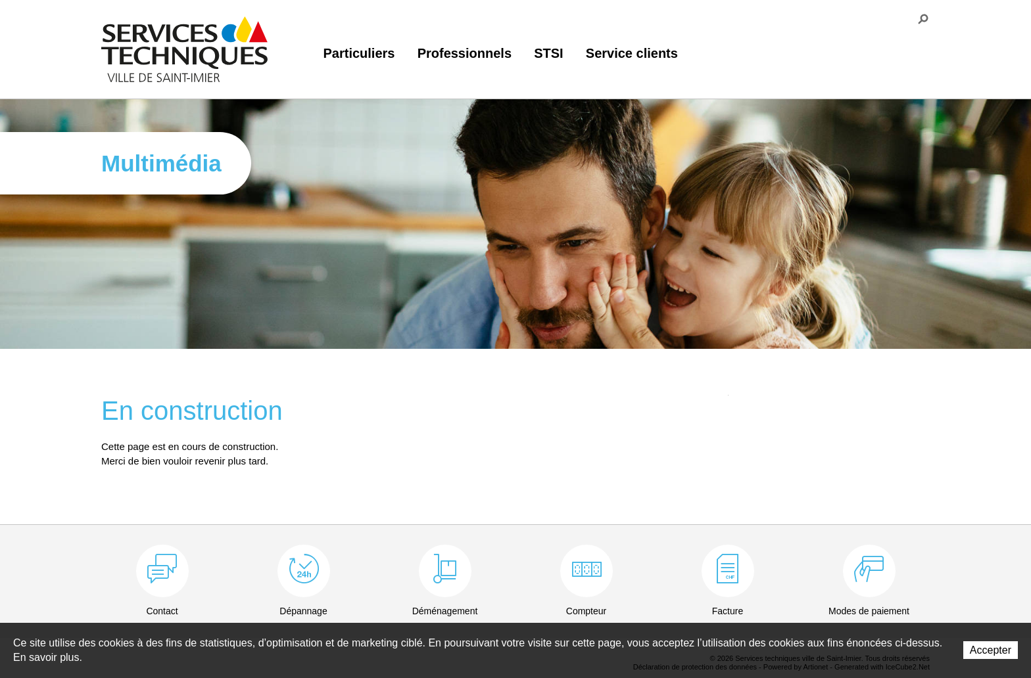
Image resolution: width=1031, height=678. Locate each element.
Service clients (632, 53)
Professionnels (465, 53)
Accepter (990, 650)
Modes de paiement (868, 611)
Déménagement (445, 611)
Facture (727, 611)
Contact (162, 611)
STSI (548, 53)
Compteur (586, 611)
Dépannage (303, 611)
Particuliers (359, 53)
